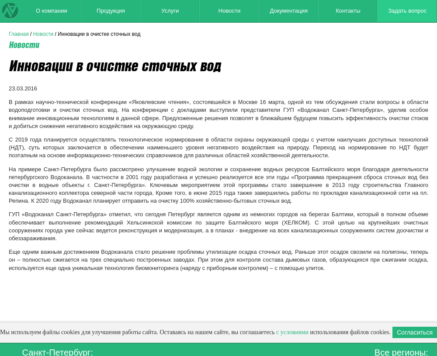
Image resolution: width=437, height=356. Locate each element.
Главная (19, 34)
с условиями (292, 332)
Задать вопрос (407, 10)
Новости (229, 10)
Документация (289, 10)
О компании (51, 10)
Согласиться (415, 332)
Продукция (111, 10)
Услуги (170, 10)
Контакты (348, 10)
